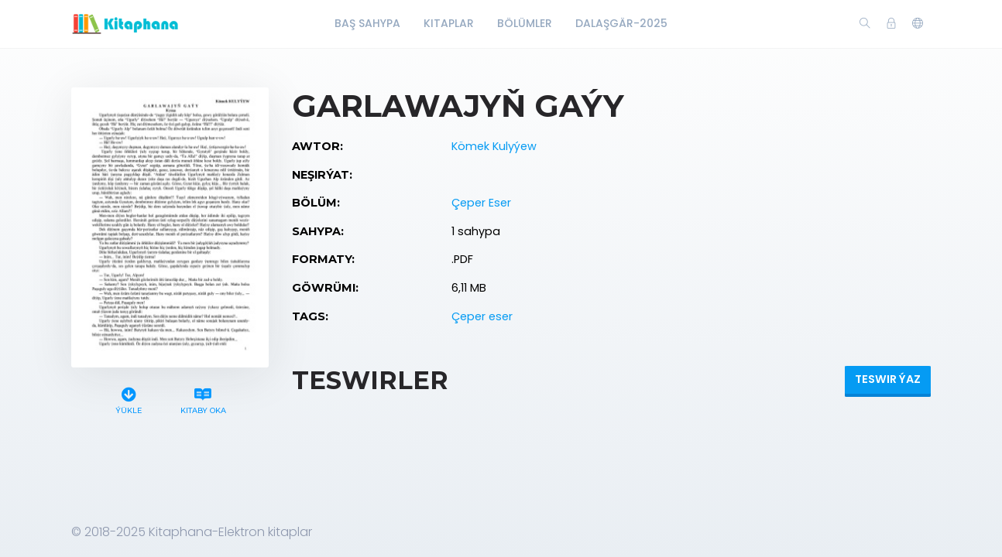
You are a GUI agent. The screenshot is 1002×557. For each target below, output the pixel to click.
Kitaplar (449, 23)
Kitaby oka (202, 399)
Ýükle (129, 399)
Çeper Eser (481, 202)
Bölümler (524, 23)
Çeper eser (482, 316)
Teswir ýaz (888, 379)
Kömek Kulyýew (494, 146)
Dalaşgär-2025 (621, 23)
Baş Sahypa (367, 23)
